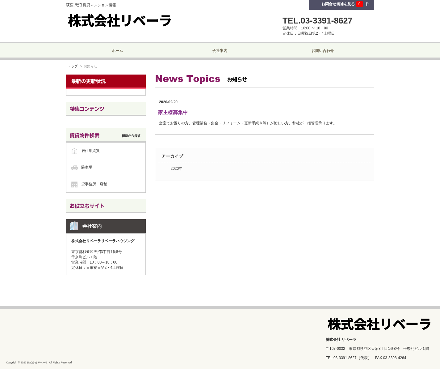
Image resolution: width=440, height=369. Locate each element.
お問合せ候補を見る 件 (345, 4)
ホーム (117, 51)
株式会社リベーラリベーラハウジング (102, 241)
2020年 (177, 168)
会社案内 (219, 51)
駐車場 (86, 167)
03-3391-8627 (345, 358)
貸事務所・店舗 (94, 184)
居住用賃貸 (90, 150)
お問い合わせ (323, 51)
